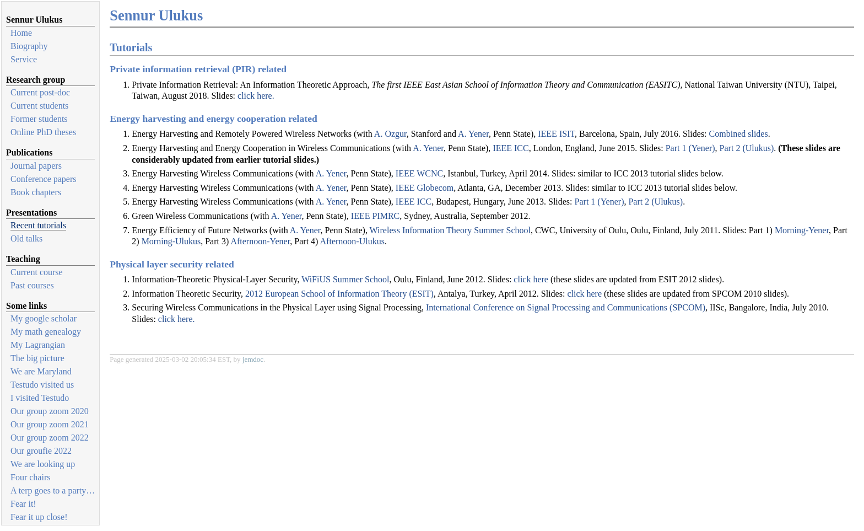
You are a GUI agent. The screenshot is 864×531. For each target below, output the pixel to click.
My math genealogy (45, 331)
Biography (29, 46)
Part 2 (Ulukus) (747, 148)
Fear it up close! (39, 517)
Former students (39, 119)
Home (21, 32)
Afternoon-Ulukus (352, 241)
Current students (39, 105)
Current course (36, 272)
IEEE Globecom (424, 187)
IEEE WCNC (419, 173)
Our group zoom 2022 (49, 437)
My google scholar (43, 318)
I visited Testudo (39, 398)
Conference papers (43, 179)
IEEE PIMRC (375, 216)
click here (531, 279)
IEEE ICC (510, 148)
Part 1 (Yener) (690, 148)
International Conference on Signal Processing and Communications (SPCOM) (565, 307)
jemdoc (252, 359)
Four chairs (30, 477)
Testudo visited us (42, 384)
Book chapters (35, 192)
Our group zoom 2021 (49, 424)
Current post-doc (40, 92)
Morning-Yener (802, 230)
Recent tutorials (38, 225)
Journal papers (36, 165)
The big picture (37, 358)
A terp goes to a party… (52, 490)
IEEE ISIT (556, 133)
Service (23, 59)
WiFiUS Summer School (345, 279)
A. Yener (473, 133)
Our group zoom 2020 (49, 411)
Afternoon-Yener (260, 241)
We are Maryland (41, 371)
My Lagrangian (37, 345)
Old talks (26, 238)
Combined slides (738, 133)
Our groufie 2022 (41, 450)
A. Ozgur (390, 133)
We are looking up (42, 464)
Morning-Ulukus (171, 241)
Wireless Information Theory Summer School (450, 230)
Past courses (32, 285)
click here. (255, 95)
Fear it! (23, 503)
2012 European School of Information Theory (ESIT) (339, 293)
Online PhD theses (43, 132)
